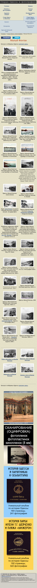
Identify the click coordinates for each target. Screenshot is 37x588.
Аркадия (13, 337)
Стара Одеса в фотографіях (30, 18)
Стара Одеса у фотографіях (18, 392)
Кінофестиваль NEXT (30, 14)
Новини (30, 6)
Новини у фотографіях (6, 9)
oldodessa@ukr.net (6, 576)
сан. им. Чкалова (6, 235)
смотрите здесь (23, 44)
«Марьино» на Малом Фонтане (9, 375)
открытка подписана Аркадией (27, 211)
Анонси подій (30, 9)
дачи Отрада (8, 209)
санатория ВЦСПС (7, 321)
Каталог (7, 22)
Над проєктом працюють (30, 26)
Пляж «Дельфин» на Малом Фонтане (10, 360)
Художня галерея (6, 14)
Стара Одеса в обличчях (6, 18)
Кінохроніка (7, 26)
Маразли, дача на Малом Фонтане (27, 359)
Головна (6, 6)
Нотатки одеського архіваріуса (30, 22)
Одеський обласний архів (6, 30)
